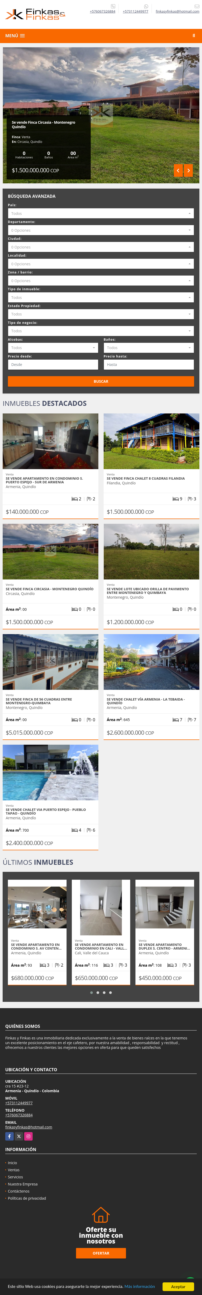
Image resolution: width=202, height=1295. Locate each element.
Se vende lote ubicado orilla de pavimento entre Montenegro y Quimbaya (148, 590)
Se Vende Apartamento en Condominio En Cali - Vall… (101, 946)
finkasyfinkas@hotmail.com (28, 1127)
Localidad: (17, 255)
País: (12, 205)
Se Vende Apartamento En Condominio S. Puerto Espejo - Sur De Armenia (44, 480)
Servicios (15, 1176)
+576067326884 (102, 11)
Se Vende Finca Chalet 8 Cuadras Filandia (146, 478)
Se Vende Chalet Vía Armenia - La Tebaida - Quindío (146, 701)
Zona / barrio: (20, 272)
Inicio (12, 1162)
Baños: (110, 339)
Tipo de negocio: (22, 322)
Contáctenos (18, 1191)
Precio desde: (20, 356)
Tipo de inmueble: (24, 289)
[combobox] (101, 213)
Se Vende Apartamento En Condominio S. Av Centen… (36, 946)
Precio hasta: (115, 356)
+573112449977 (135, 11)
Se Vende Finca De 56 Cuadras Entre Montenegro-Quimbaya (39, 701)
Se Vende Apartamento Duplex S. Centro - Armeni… (164, 946)
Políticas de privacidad (27, 1198)
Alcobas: (15, 339)
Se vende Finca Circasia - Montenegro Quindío (43, 124)
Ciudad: (15, 238)
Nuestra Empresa (23, 1184)
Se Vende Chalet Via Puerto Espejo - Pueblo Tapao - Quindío (46, 811)
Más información (140, 1287)
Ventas (13, 1169)
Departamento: (22, 222)
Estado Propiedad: (24, 306)
